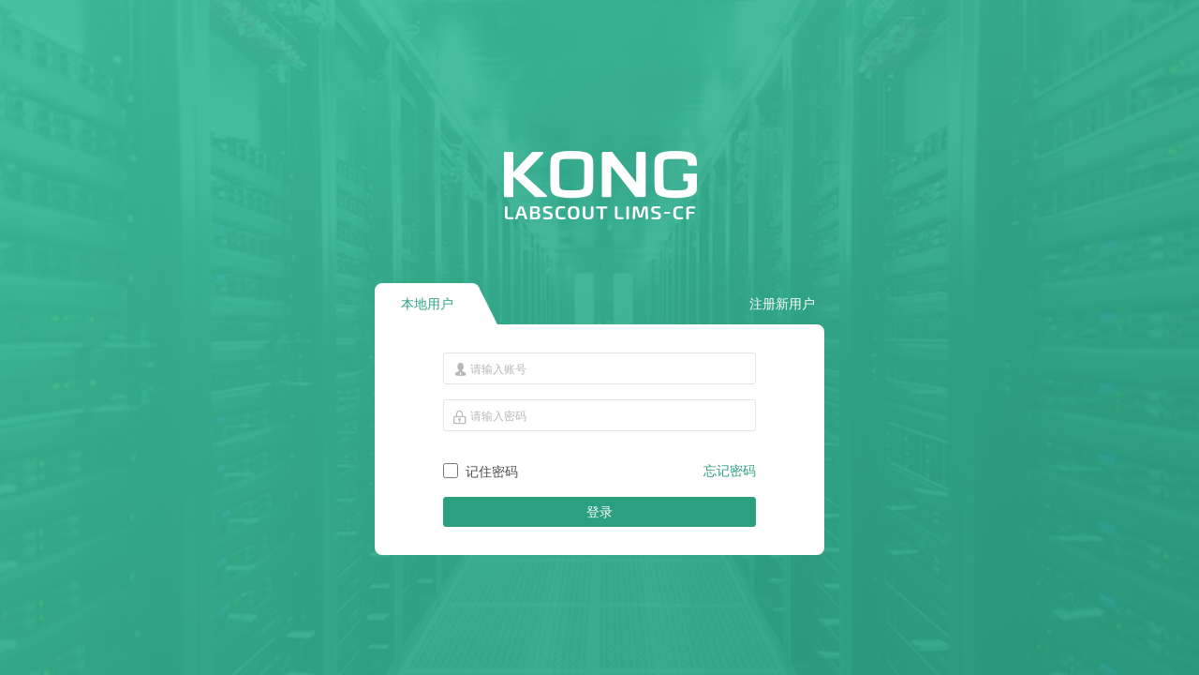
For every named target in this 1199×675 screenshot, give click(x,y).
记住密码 (492, 471)
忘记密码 (729, 470)
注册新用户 (782, 303)
